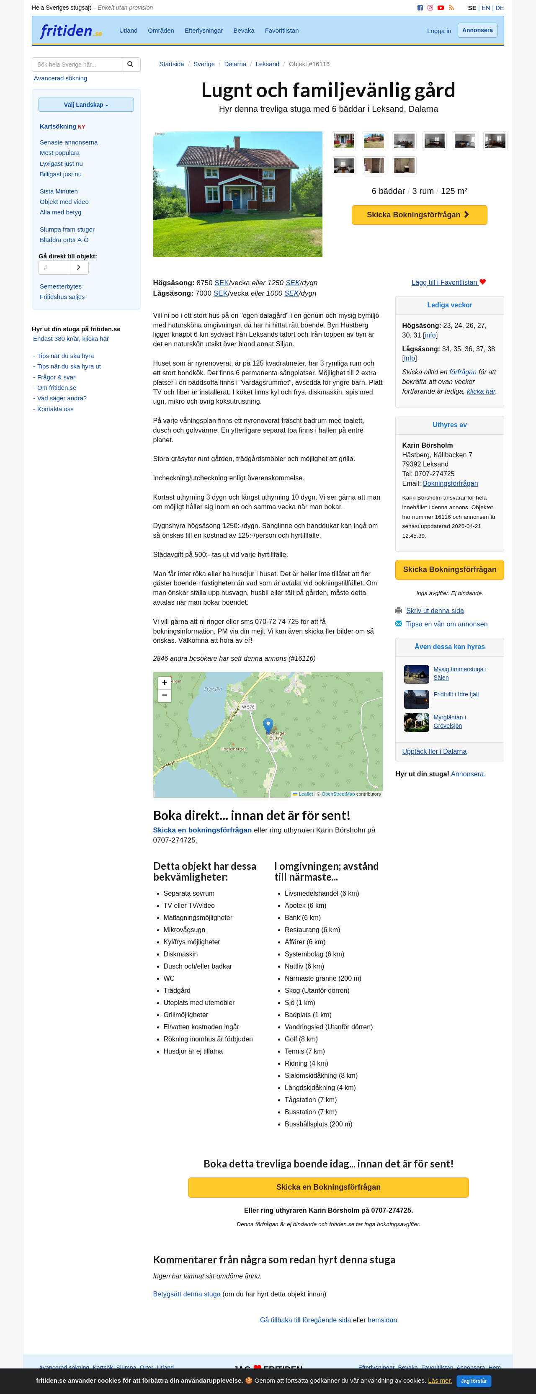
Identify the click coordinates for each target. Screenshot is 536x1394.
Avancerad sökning (60, 78)
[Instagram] (429, 7)
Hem (495, 1367)
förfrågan (463, 372)
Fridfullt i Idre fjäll (456, 694)
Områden (161, 30)
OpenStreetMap (338, 793)
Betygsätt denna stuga (187, 1294)
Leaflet (303, 793)
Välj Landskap (86, 104)
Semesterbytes (61, 286)
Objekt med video (64, 201)
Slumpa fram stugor (67, 229)
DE (499, 7)
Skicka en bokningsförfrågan (202, 830)
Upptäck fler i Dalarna (434, 751)
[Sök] (131, 64)
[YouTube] (439, 7)
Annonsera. (468, 774)
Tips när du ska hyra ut (69, 366)
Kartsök (103, 1367)
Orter (146, 1367)
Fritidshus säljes (62, 296)
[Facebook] (419, 7)
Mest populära (60, 152)
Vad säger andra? (62, 398)
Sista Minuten (59, 191)
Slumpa (126, 1367)
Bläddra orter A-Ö (64, 239)
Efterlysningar (204, 30)
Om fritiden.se (56, 387)
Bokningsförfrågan (450, 483)
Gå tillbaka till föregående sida (305, 1320)
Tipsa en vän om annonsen (447, 624)
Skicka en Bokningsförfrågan (328, 1187)
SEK (222, 283)
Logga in (439, 30)
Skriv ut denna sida (435, 610)
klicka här (481, 391)
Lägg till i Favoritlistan (449, 282)
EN (486, 7)
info (430, 335)
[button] (268, 726)
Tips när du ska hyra (65, 355)
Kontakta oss (55, 408)
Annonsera (477, 30)
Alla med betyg (60, 212)
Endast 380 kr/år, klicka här (71, 338)
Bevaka (244, 30)
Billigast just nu (61, 174)
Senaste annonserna (69, 142)
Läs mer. (440, 1382)
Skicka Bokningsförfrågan (418, 214)
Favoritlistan (282, 30)
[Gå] (79, 267)
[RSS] (450, 7)
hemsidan (382, 1320)
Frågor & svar (56, 377)
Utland (128, 30)
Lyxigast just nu (61, 163)
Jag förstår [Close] (474, 1383)
